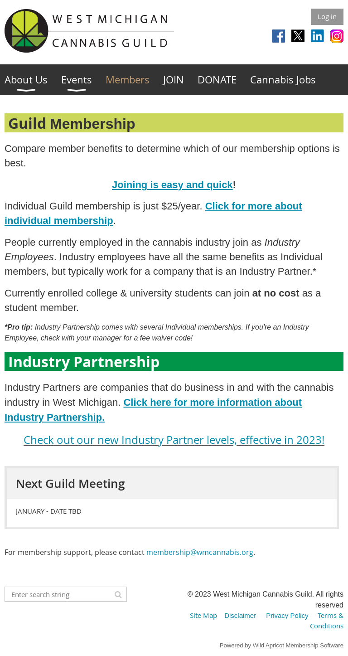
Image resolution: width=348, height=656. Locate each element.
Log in (327, 16)
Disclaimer (240, 615)
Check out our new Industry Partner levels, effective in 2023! (174, 439)
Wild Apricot (268, 645)
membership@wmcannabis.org (199, 552)
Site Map (203, 615)
